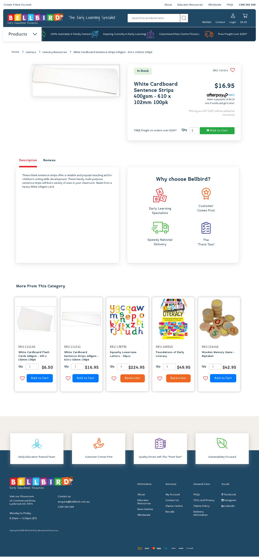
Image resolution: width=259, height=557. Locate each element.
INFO (221, 95)
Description (28, 160)
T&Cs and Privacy (203, 501)
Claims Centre (174, 506)
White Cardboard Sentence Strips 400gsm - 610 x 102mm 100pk (112, 52)
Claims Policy (201, 506)
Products (22, 34)
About (168, 5)
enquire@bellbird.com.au (74, 502)
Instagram (229, 500)
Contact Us (172, 501)
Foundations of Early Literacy (170, 354)
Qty (184, 130)
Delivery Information (200, 514)
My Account (172, 495)
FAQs (230, 5)
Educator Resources (190, 5)
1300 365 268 (247, 5)
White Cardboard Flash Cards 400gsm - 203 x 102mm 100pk (33, 356)
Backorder (132, 378)
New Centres (145, 510)
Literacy (31, 52)
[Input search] (153, 18)
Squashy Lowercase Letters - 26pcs (123, 354)
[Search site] (184, 18)
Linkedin (228, 506)
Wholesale (214, 5)
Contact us (64, 497)
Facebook (229, 495)
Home (15, 52)
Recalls (169, 512)
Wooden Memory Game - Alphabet (218, 354)
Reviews (49, 160)
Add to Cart (217, 130)
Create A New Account (17, 5)
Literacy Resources (55, 52)
